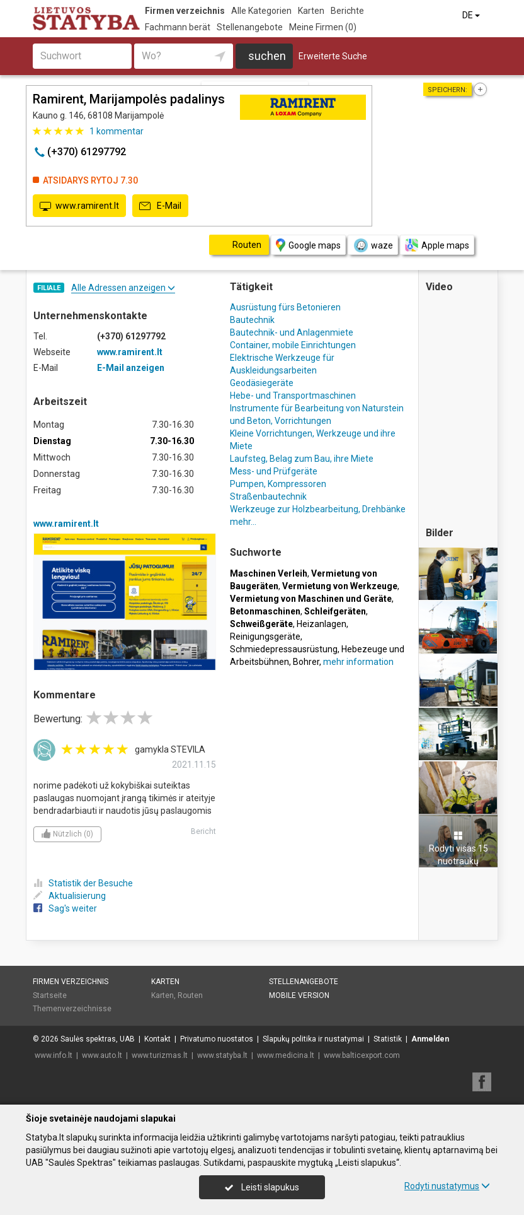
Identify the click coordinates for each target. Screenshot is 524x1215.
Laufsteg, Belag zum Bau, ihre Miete (301, 459)
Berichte (347, 11)
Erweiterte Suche (333, 56)
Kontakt (157, 1039)
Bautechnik (252, 320)
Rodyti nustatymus (447, 1186)
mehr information (358, 662)
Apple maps (437, 245)
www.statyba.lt (222, 1055)
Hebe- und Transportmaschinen (293, 395)
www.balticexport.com (362, 1055)
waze (373, 245)
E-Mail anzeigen (130, 368)
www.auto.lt (102, 1055)
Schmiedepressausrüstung (284, 649)
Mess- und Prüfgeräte (273, 471)
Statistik (387, 1039)
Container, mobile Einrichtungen (293, 345)
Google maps (308, 245)
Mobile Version (299, 995)
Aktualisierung (69, 896)
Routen (190, 995)
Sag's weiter (65, 908)
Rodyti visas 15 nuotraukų (458, 848)
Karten (311, 11)
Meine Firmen (322, 27)
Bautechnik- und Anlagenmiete (291, 332)
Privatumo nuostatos (216, 1039)
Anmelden (430, 1039)
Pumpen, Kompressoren (278, 484)
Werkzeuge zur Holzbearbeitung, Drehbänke (318, 509)
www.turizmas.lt (160, 1055)
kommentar (116, 131)
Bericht (203, 831)
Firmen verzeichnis (185, 11)
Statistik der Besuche (83, 883)
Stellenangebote (250, 27)
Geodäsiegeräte (261, 383)
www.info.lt (53, 1055)
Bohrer (306, 662)
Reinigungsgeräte (265, 636)
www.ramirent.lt (79, 206)
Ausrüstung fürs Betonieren (285, 307)
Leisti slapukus (262, 1187)
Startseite (50, 995)
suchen (267, 55)
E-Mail (160, 206)
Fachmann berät (177, 27)
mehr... (243, 522)
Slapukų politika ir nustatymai (313, 1039)
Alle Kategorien (261, 11)
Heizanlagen (321, 624)
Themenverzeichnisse (72, 1008)
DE (472, 15)
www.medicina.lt (285, 1055)
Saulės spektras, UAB (97, 1039)
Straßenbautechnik (268, 496)
